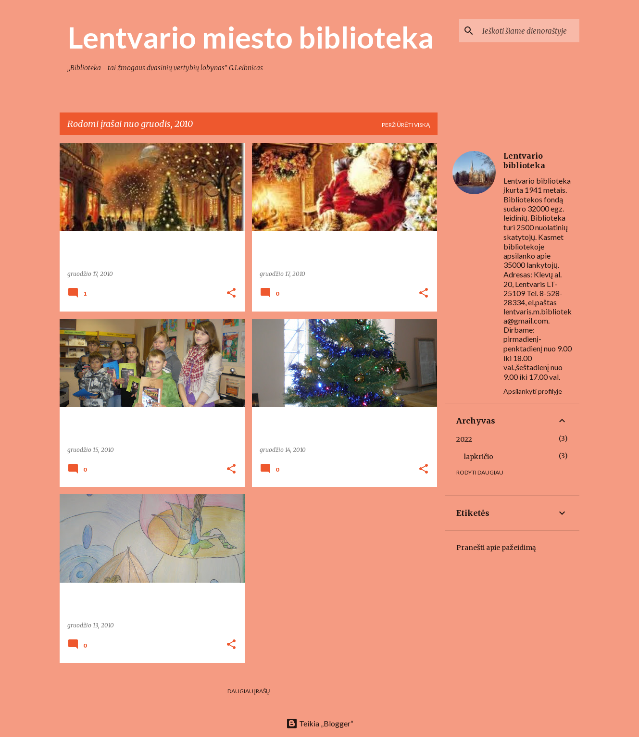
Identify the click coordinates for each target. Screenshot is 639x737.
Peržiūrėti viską (406, 124)
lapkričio (478, 456)
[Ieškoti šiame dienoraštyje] (528, 30)
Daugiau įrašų (248, 691)
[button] (231, 293)
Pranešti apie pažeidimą (496, 547)
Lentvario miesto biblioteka (250, 37)
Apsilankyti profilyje (532, 391)
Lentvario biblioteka (524, 160)
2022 (464, 439)
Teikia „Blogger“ (319, 723)
